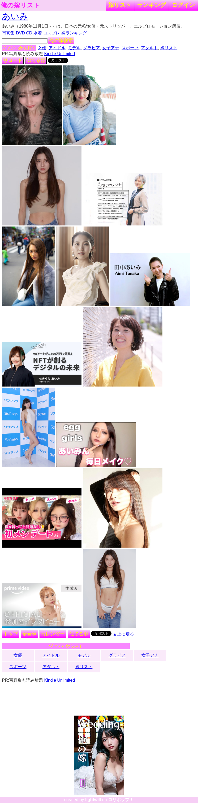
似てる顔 (35, 60)
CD (29, 33)
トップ (10, 634)
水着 (37, 33)
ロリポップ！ (121, 799)
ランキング (151, 5)
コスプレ (51, 33)
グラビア (91, 48)
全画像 (29, 634)
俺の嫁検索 (61, 40)
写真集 (8, 33)
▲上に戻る (123, 634)
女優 (42, 48)
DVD (20, 33)
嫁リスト (119, 5)
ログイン (183, 5)
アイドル (57, 48)
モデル (74, 48)
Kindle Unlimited (59, 53)
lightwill (93, 799)
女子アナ (110, 48)
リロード (12, 60)
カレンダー (53, 634)
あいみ (15, 16)
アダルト (149, 48)
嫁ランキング (74, 33)
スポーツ (130, 48)
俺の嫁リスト (20, 5)
